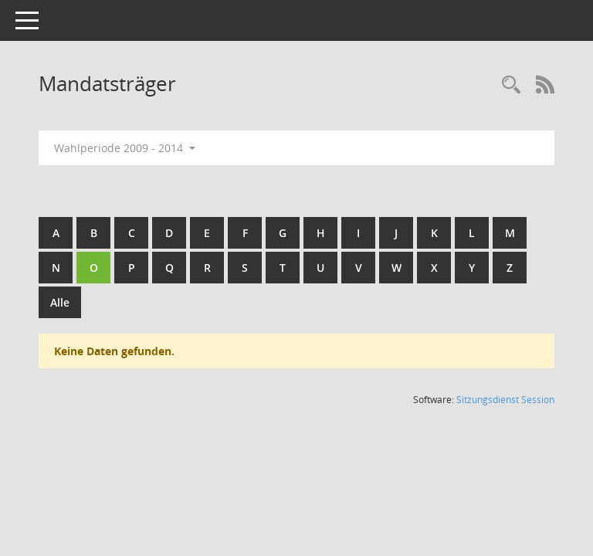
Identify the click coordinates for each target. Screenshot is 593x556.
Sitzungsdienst (505, 399)
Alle (59, 302)
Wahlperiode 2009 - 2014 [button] (124, 148)
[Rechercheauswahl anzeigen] (511, 85)
